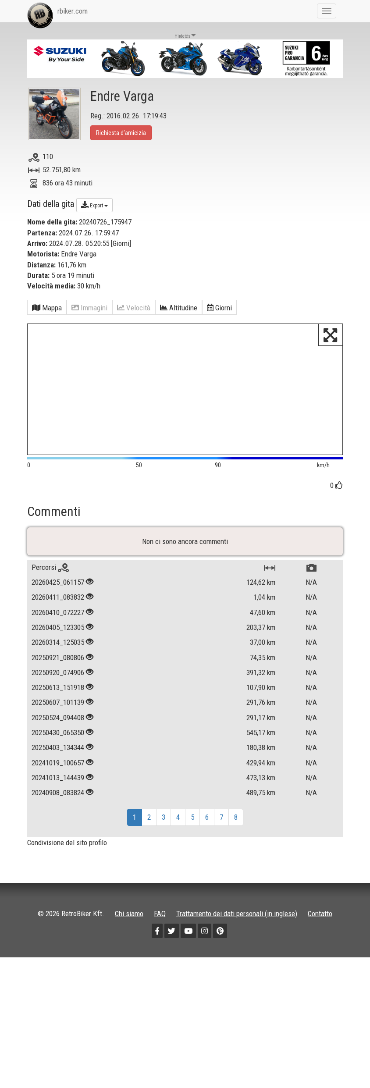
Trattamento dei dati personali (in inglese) (236, 977)
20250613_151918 (58, 751)
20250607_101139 (58, 765)
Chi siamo (129, 977)
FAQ (160, 977)
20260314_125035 (58, 705)
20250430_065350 (58, 796)
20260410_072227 (58, 675)
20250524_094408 (58, 780)
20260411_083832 (58, 660)
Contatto (320, 977)
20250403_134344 (58, 811)
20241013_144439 (58, 841)
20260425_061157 (58, 645)
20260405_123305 (58, 690)
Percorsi (50, 630)
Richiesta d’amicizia (121, 132)
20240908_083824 (58, 856)
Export (94, 205)
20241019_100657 (58, 825)
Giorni (121, 243)
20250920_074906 (58, 736)
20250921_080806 (58, 720)
